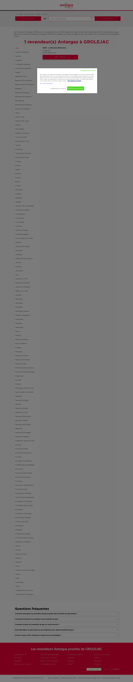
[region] (67, 80)
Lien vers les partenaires (46, 83)
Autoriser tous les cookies (75, 88)
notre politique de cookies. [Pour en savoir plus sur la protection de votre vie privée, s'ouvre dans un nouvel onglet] (74, 80)
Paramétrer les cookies (58, 88)
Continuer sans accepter (88, 70)
